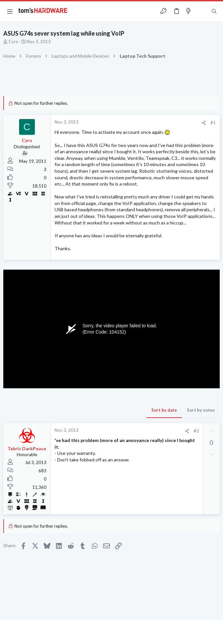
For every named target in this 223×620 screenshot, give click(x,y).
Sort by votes (201, 410)
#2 (196, 430)
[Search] (214, 11)
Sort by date (164, 410)
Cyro (13, 41)
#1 (213, 122)
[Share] (203, 123)
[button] (9, 11)
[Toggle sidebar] (201, 11)
